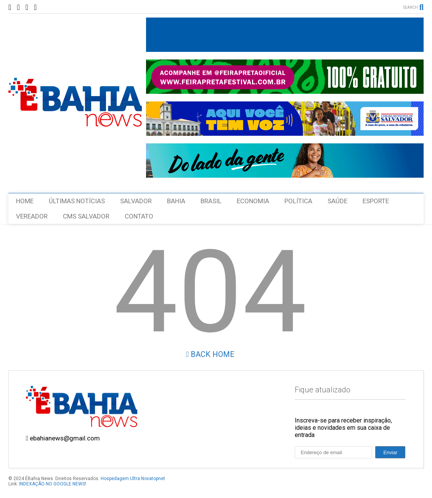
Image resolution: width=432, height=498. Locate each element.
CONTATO (139, 216)
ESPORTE (376, 201)
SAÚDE (337, 201)
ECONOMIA (253, 201)
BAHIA (176, 201)
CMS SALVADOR (86, 216)
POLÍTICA (298, 201)
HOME (25, 201)
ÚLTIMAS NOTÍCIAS (77, 201)
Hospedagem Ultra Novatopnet (133, 478)
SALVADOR (136, 201)
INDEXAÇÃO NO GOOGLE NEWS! (52, 484)
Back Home (210, 354)
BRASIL (211, 201)
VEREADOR (32, 216)
